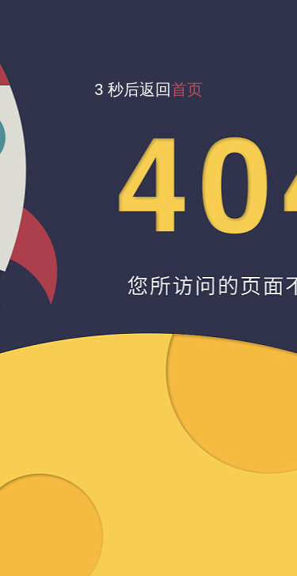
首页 (187, 89)
